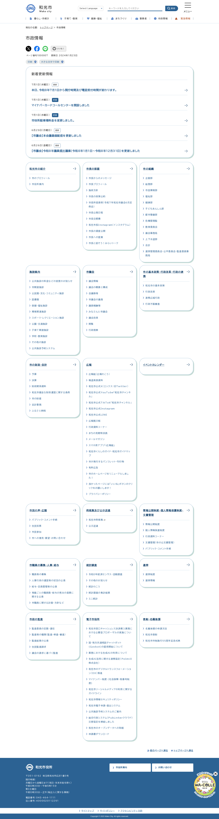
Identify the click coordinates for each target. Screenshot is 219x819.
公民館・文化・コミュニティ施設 (48, 293)
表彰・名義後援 (151, 619)
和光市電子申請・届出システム (104, 705)
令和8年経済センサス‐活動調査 (105, 574)
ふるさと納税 (39, 411)
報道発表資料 (96, 380)
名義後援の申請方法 (156, 628)
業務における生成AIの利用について (108, 653)
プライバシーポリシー (100, 494)
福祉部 (149, 196)
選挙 (145, 565)
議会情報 (93, 281)
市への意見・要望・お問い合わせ (49, 538)
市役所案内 (38, 184)
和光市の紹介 (37, 169)
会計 (147, 245)
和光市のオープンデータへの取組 (106, 728)
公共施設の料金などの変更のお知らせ (52, 281)
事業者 (143, 18)
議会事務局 (151, 233)
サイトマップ (87, 811)
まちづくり (121, 18)
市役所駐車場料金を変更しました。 (53, 120)
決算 (34, 380)
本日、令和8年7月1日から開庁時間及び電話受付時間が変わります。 (74, 90)
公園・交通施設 (39, 324)
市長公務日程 (96, 212)
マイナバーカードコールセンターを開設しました (61, 105)
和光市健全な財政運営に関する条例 (51, 392)
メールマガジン (97, 439)
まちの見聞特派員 (98, 433)
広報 (89, 365)
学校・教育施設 (39, 336)
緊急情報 (185, 18)
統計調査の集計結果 (99, 593)
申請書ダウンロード (99, 734)
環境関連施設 (39, 312)
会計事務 (36, 405)
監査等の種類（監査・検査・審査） (49, 634)
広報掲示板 (95, 421)
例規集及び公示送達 (98, 510)
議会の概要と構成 (98, 287)
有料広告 (93, 467)
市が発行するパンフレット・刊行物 (106, 461)
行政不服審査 (152, 304)
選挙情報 (150, 580)
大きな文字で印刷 (50, 62)
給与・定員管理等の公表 (44, 586)
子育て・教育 (71, 18)
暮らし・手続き (41, 18)
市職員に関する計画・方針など (48, 603)
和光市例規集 (97, 520)
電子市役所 (93, 619)
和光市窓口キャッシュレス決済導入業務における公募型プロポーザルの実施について (111, 632)
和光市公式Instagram (102, 408)
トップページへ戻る (183, 751)
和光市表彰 (151, 634)
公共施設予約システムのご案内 (105, 711)
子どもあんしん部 (154, 209)
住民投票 (36, 526)
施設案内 (34, 272)
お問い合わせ (165, 767)
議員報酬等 (95, 306)
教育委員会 (151, 227)
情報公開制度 (152, 524)
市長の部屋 (93, 169)
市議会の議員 (96, 299)
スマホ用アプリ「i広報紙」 (102, 445)
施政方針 (93, 190)
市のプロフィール (41, 178)
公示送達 (93, 526)
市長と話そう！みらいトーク (103, 243)
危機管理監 (151, 221)
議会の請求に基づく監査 (45, 653)
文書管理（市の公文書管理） (159, 542)
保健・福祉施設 (39, 306)
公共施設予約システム (43, 348)
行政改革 (150, 292)
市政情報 (163, 18)
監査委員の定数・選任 (43, 628)
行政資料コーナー (98, 427)
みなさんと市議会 (98, 312)
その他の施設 (39, 342)
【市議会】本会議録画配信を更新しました (57, 135)
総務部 (149, 184)
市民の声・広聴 (38, 510)
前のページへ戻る (159, 751)
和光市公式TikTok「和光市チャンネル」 (110, 402)
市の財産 (36, 398)
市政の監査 (36, 619)
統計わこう (94, 586)
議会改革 (93, 318)
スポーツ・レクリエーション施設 (48, 318)
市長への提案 (96, 237)
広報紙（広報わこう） (99, 374)
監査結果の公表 (40, 641)
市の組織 (148, 169)
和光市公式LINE (98, 415)
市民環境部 (151, 190)
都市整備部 (151, 215)
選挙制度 (150, 574)
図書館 (35, 299)
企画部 (149, 178)
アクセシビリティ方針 (132, 811)
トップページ (46, 28)
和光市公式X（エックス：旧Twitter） (108, 386)
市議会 (90, 272)
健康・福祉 (96, 18)
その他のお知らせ (98, 580)
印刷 (30, 62)
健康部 (149, 202)
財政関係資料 (39, 386)
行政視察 (93, 330)
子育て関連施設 (40, 330)
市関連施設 (38, 287)
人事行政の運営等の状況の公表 (49, 580)
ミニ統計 (93, 599)
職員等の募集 (39, 574)
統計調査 (91, 565)
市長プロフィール (98, 184)
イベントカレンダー (153, 365)
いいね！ (61, 49)
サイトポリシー (107, 811)
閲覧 (91, 324)
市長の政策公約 (97, 196)
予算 (34, 374)
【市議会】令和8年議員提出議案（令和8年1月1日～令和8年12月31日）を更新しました (86, 151)
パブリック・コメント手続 (44, 520)
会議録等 (93, 293)
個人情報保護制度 (155, 530)
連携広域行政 (152, 298)
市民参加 (36, 532)
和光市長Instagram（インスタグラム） (109, 225)
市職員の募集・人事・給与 (44, 565)
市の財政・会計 (38, 365)
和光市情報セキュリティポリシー (105, 699)
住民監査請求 (39, 647)
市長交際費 (95, 219)
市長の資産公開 (97, 231)
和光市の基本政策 (155, 285)
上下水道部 (151, 239)
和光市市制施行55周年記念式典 (162, 641)
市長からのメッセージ (100, 178)
